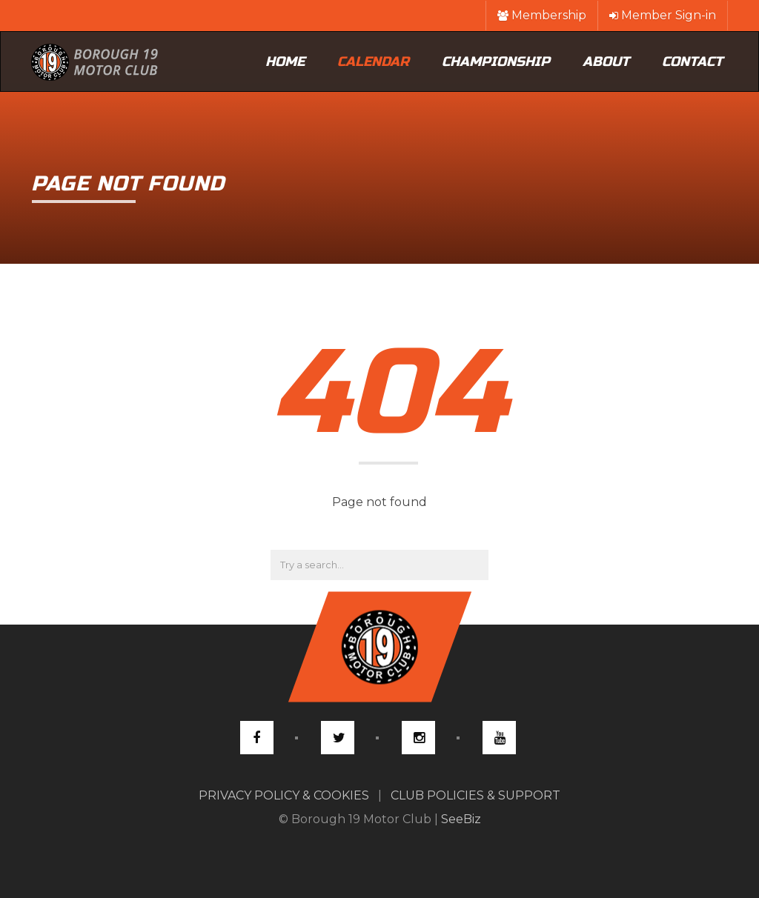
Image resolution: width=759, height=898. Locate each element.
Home (285, 61)
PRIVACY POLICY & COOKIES (284, 795)
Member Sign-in (662, 15)
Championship (496, 61)
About (606, 61)
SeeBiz (461, 819)
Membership (541, 15)
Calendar (373, 61)
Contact (692, 61)
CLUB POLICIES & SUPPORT (475, 795)
